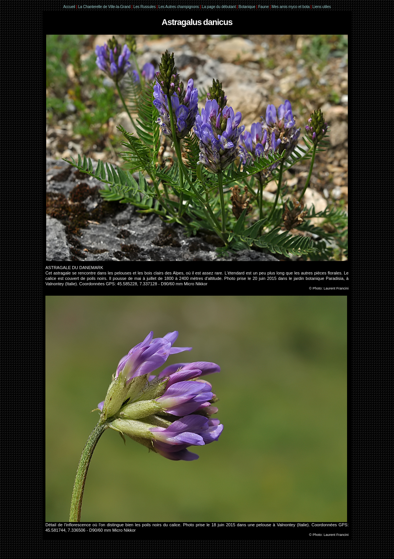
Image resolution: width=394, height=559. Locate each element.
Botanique (247, 7)
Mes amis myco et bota (291, 7)
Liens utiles (321, 7)
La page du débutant (219, 7)
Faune (263, 7)
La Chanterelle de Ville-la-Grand (105, 7)
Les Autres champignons (179, 7)
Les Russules (145, 7)
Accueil (69, 7)
